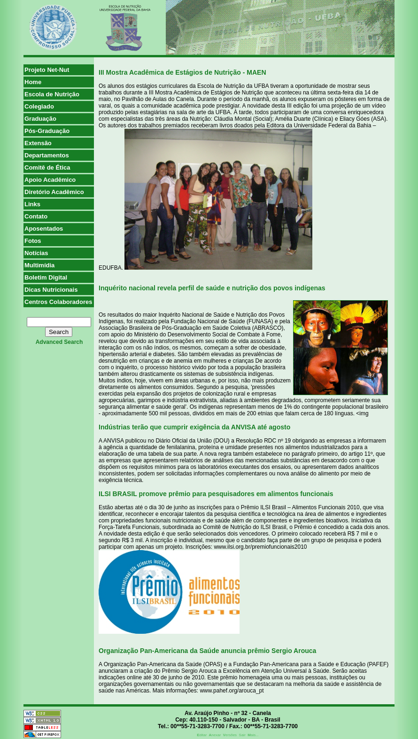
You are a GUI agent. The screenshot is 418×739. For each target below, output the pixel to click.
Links (32, 204)
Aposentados (43, 228)
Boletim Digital (45, 277)
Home (32, 82)
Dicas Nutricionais (50, 289)
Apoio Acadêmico (50, 179)
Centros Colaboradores (58, 301)
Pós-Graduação (47, 130)
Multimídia (39, 265)
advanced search (59, 342)
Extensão (38, 143)
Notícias (36, 253)
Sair (242, 735)
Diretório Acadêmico (54, 191)
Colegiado (39, 106)
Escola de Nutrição (51, 94)
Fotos (32, 240)
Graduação (40, 118)
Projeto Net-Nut (46, 69)
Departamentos (46, 155)
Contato (35, 216)
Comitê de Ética (47, 167)
